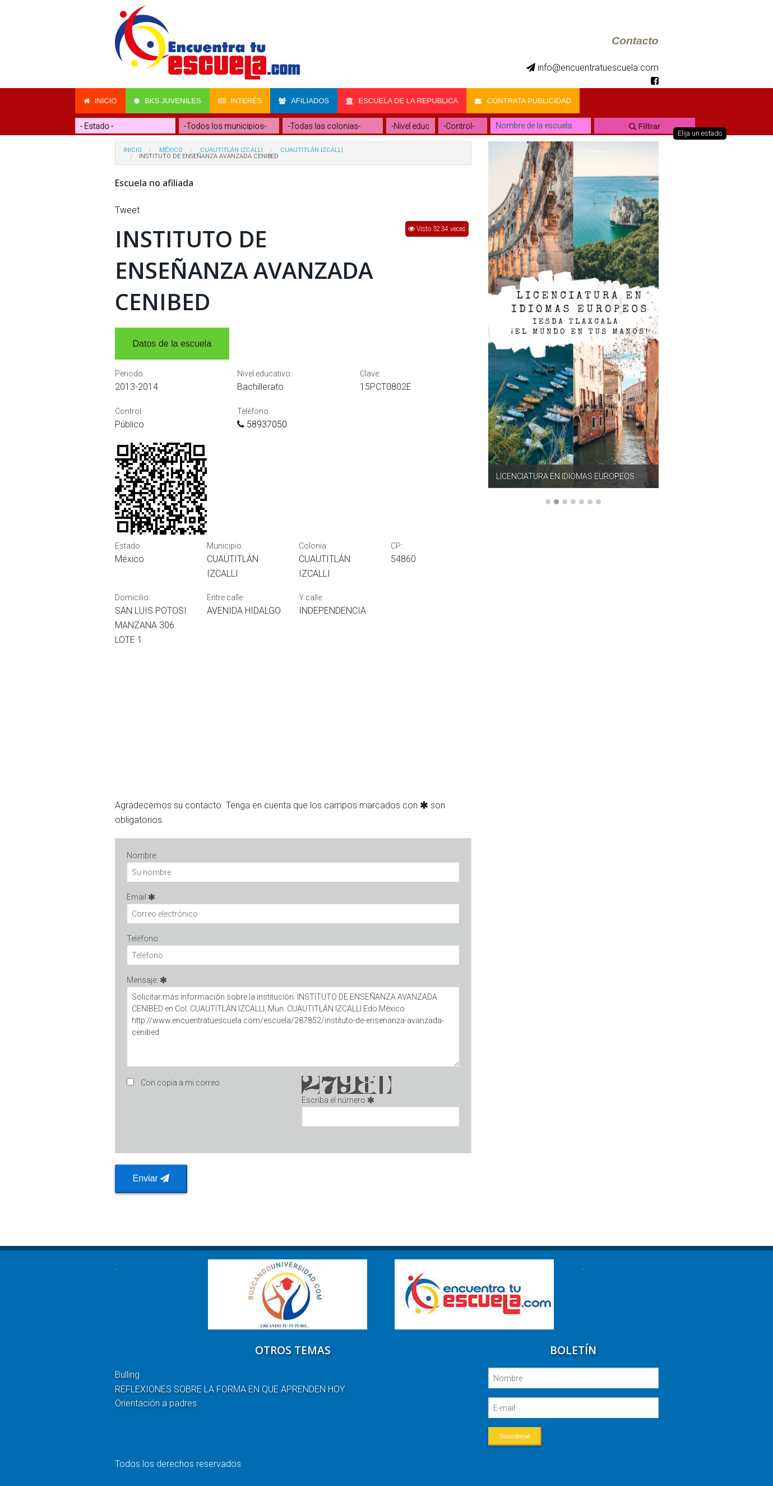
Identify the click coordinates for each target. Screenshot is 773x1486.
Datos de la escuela (172, 343)
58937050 (262, 424)
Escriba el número (381, 1111)
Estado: (128, 545)
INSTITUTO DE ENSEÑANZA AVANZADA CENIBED (209, 156)
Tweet (127, 210)
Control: (129, 411)
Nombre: (293, 866)
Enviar (151, 1178)
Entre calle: (225, 597)
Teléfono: (253, 411)
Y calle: (311, 597)
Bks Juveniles (167, 100)
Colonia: (313, 545)
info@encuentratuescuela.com (592, 67)
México (171, 150)
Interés (240, 100)
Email (293, 908)
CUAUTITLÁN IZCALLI (231, 150)
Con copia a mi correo (180, 1082)
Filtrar (645, 126)
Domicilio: (132, 597)
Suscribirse (514, 1436)
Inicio (100, 100)
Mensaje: (293, 1021)
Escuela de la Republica (402, 100)
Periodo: (130, 373)
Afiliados (304, 100)
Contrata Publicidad (523, 100)
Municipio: (225, 545)
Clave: (370, 373)
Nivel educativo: (264, 373)
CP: (396, 545)
